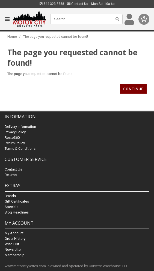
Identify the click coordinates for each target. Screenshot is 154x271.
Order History (15, 239)
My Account (14, 233)
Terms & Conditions (20, 148)
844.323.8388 (52, 4)
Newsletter (13, 249)
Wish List (12, 244)
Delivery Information (20, 127)
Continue (133, 88)
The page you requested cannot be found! (55, 36)
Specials (11, 207)
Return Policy (15, 143)
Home (12, 36)
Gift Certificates (17, 201)
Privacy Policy (15, 132)
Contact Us (77, 4)
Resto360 (12, 138)
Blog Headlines (17, 212)
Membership (15, 255)
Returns (11, 175)
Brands (10, 196)
